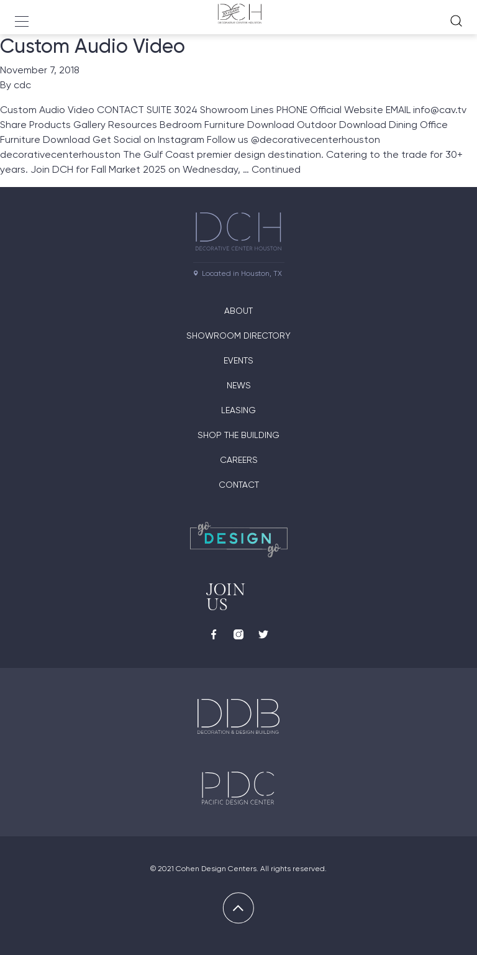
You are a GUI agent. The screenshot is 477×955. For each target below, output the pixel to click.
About (238, 311)
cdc (22, 85)
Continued (276, 169)
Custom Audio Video (92, 46)
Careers (239, 460)
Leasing (238, 410)
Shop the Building (238, 435)
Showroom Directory (238, 335)
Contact (239, 485)
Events (238, 360)
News (239, 385)
